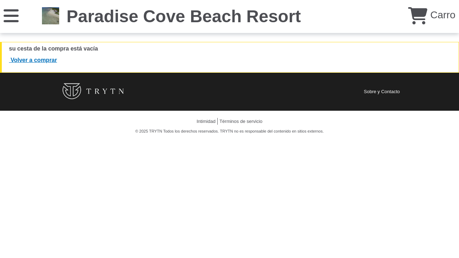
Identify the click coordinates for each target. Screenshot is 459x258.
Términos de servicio (240, 121)
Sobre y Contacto (382, 91)
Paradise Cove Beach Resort (183, 16)
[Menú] (11, 15)
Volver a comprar (33, 60)
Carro (431, 14)
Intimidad (206, 121)
